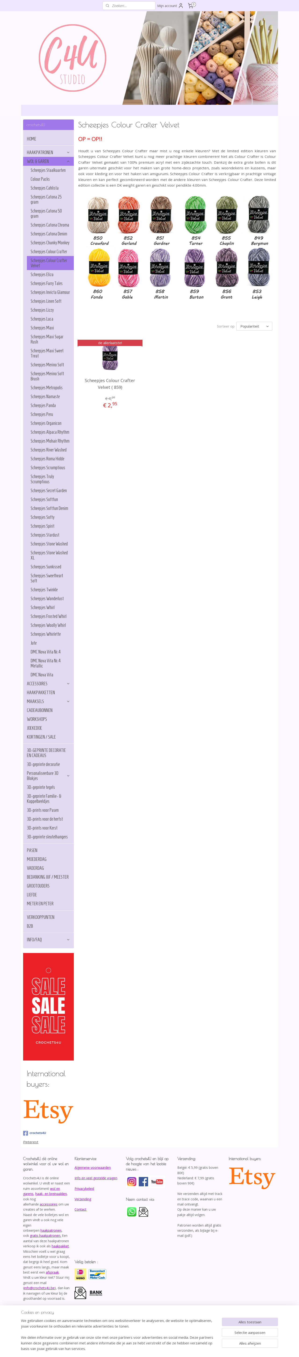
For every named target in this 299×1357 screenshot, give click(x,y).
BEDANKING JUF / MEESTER (48, 877)
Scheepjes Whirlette (46, 634)
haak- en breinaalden (51, 1193)
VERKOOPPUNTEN (40, 917)
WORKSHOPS (37, 719)
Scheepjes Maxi (42, 327)
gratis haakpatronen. (45, 1235)
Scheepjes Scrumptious (48, 467)
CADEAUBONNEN (40, 710)
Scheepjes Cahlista (45, 188)
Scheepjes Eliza (42, 274)
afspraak (52, 1272)
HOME (31, 138)
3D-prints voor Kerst (42, 827)
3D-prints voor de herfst (45, 819)
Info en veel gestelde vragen (96, 1178)
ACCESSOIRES (48, 683)
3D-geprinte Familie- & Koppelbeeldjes (44, 799)
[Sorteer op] (254, 326)
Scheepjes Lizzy (42, 310)
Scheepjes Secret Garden (49, 490)
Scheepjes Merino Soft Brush (47, 376)
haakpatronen (50, 1230)
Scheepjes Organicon (46, 423)
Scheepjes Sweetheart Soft (47, 578)
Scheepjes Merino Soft (47, 364)
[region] (118, 1337)
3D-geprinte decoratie (43, 764)
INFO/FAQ (48, 939)
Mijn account (170, 5)
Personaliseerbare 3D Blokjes (48, 776)
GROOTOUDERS (38, 885)
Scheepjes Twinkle (44, 589)
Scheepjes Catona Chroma (50, 224)
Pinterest (30, 1142)
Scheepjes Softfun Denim (49, 508)
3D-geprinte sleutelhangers (47, 836)
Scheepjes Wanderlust (47, 598)
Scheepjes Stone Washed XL (49, 555)
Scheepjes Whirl (43, 607)
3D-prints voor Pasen (43, 810)
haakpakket (60, 1246)
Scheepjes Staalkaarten (48, 170)
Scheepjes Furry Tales (47, 283)
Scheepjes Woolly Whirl (48, 625)
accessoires (48, 1204)
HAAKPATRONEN (48, 152)
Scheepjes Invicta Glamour (50, 292)
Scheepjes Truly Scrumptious (42, 479)
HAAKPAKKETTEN (41, 692)
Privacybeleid (84, 1188)
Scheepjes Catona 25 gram (46, 199)
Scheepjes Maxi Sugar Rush (47, 339)
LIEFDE (32, 894)
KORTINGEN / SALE (41, 737)
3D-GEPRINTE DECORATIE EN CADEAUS (46, 753)
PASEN (32, 850)
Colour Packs (40, 179)
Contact (80, 1209)
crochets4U (34, 1133)
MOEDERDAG (36, 859)
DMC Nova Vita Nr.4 (46, 651)
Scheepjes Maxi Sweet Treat (47, 353)
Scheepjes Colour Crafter (49, 251)
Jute (34, 643)
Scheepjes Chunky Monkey (50, 242)
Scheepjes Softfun (44, 499)
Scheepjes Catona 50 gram (46, 213)
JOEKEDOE (34, 728)
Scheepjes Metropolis (47, 387)
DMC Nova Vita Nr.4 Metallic (46, 663)
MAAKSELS (48, 701)
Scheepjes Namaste (45, 396)
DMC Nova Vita (42, 674)
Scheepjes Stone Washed (49, 543)
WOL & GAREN (48, 161)
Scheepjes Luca (42, 318)
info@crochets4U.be (39, 1288)
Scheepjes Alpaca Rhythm (50, 432)
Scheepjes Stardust (45, 535)
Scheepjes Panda (43, 405)
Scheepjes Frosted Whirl (49, 616)
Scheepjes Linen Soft (46, 301)
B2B (30, 926)
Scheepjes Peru (42, 414)
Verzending (83, 1199)
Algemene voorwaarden (93, 1167)
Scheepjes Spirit (42, 526)
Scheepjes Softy (42, 517)
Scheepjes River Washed (49, 449)
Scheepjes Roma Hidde (47, 458)
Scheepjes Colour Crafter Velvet (49, 263)
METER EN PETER (40, 903)
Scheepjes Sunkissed (46, 566)
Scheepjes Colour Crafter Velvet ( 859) (110, 384)
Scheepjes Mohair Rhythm (50, 441)
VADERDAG (35, 868)
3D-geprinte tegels (41, 787)
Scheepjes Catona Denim (49, 233)
